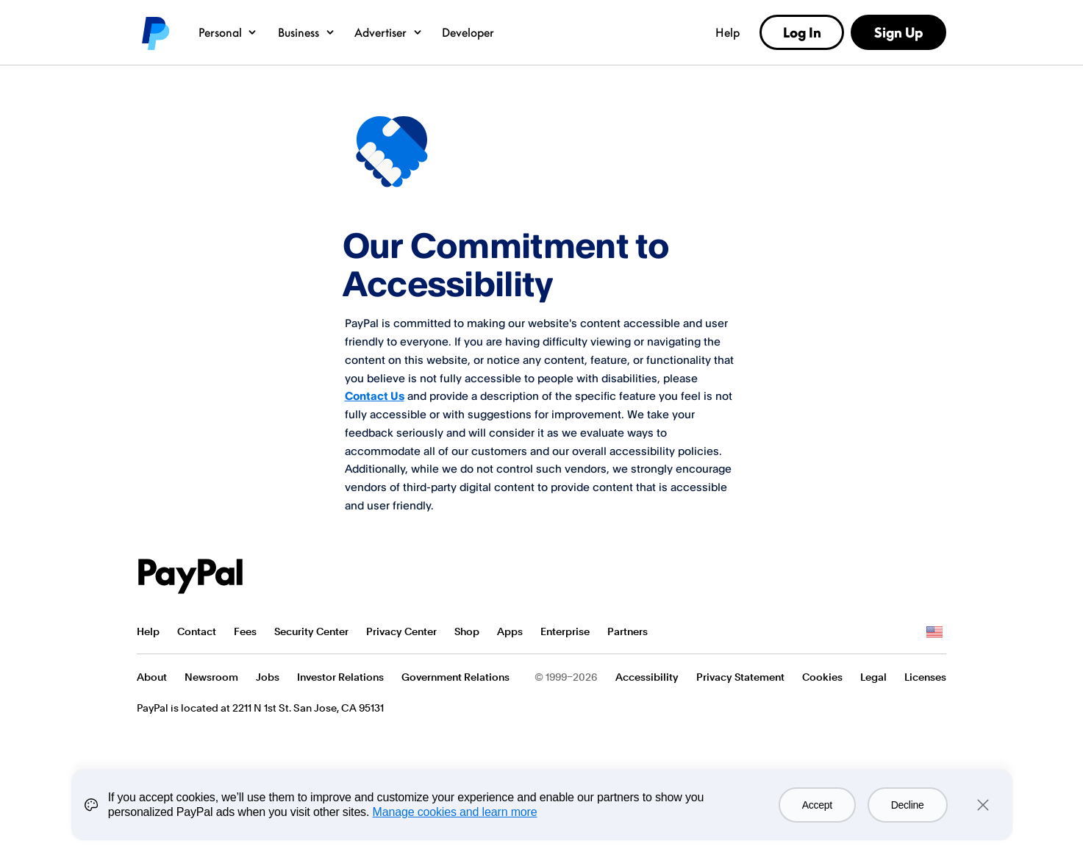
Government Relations (455, 677)
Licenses (925, 677)
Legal (873, 677)
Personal (228, 32)
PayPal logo (154, 32)
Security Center (311, 631)
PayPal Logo (190, 576)
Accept (817, 805)
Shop (466, 631)
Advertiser (388, 32)
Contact (196, 631)
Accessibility (647, 677)
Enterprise (565, 631)
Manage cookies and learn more (455, 812)
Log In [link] (802, 32)
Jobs (267, 677)
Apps (510, 631)
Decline (907, 805)
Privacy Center (401, 631)
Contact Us (374, 395)
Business (307, 32)
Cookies (822, 677)
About (152, 677)
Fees (245, 631)
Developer (468, 32)
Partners (627, 631)
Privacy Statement (740, 677)
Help (727, 32)
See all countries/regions (934, 632)
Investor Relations (340, 677)
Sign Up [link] (898, 32)
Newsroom (211, 677)
